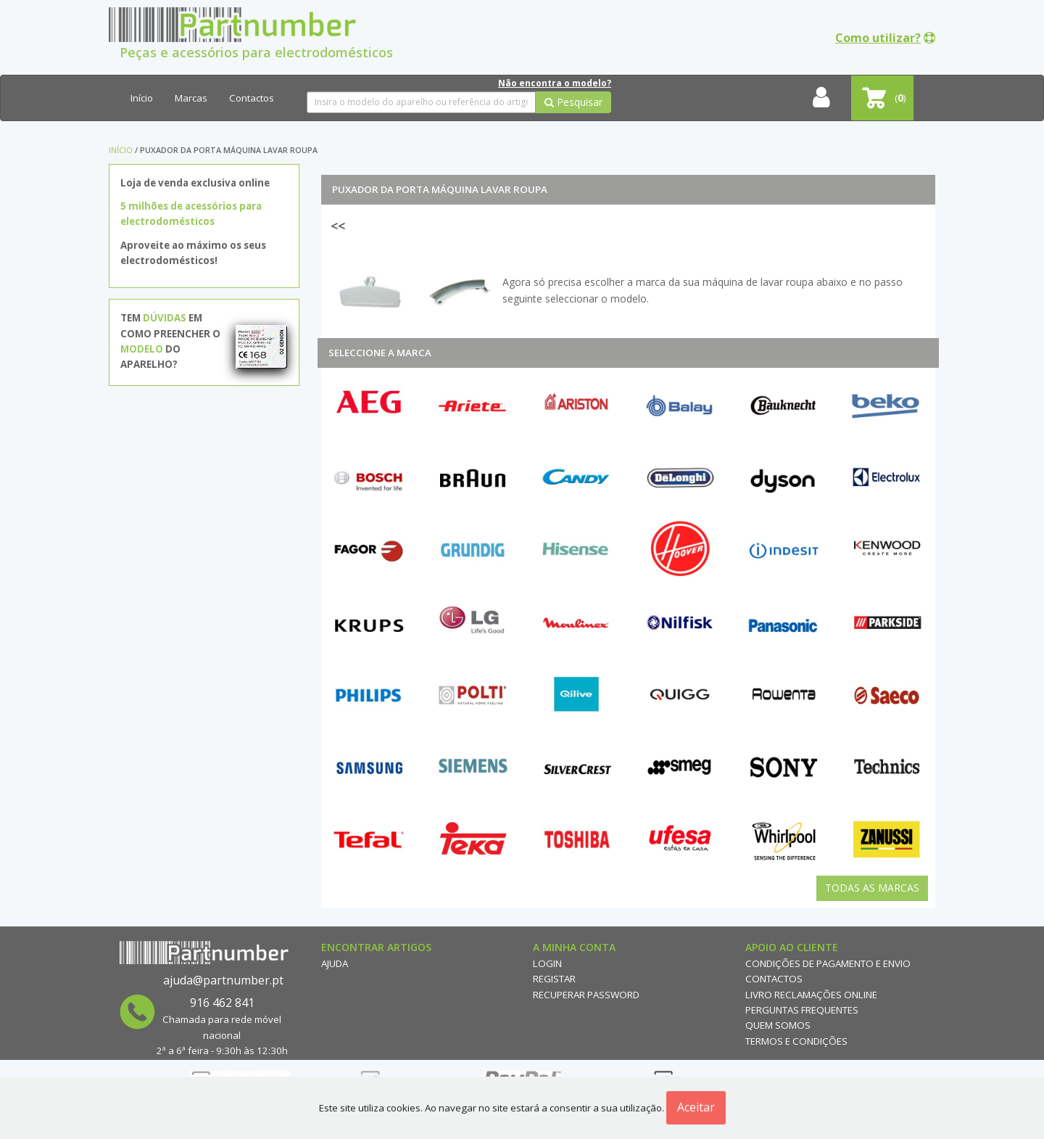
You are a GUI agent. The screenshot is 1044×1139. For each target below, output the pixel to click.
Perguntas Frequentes (801, 1009)
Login (547, 963)
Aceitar (696, 1107)
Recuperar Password (586, 994)
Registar (554, 978)
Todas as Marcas (872, 888)
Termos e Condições (796, 1041)
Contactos (251, 97)
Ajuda (334, 963)
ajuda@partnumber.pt (223, 980)
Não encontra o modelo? (554, 83)
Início (141, 97)
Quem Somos (778, 1025)
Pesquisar (573, 102)
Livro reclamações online (811, 994)
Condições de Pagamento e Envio (828, 963)
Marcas (191, 97)
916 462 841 (222, 1003)
